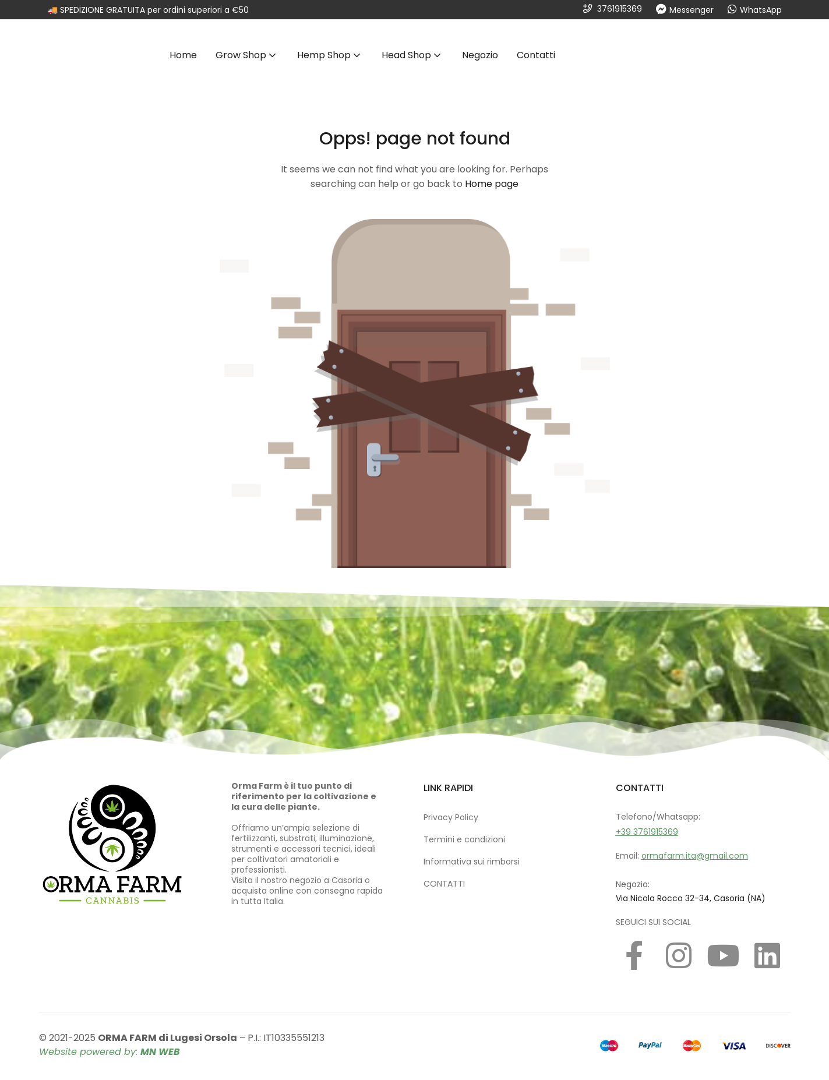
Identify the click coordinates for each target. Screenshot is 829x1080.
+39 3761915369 (647, 832)
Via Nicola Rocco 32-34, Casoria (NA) (690, 898)
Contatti (536, 55)
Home (183, 55)
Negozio (480, 55)
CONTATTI (444, 884)
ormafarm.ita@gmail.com (694, 856)
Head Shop (412, 55)
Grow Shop (247, 55)
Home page (491, 183)
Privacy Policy (451, 817)
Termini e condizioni (464, 839)
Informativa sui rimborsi (472, 861)
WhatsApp (761, 10)
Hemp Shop (330, 55)
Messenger (691, 10)
